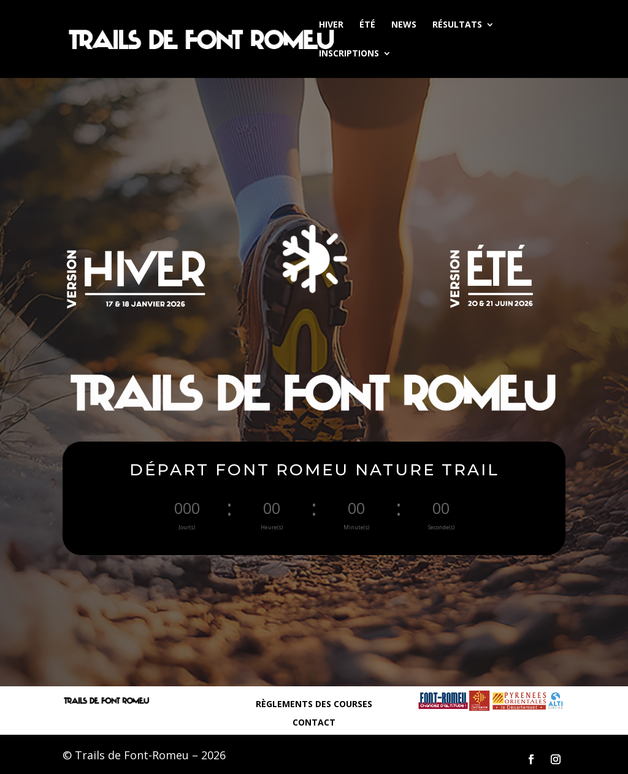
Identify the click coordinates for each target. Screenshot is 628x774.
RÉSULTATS (457, 25)
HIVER (331, 25)
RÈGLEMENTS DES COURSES (314, 705)
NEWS (403, 25)
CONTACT (314, 723)
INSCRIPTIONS (349, 54)
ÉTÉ (367, 25)
